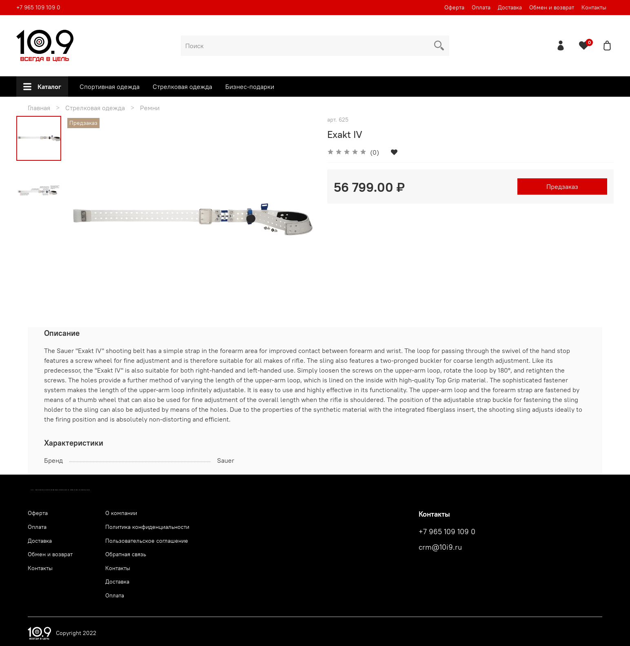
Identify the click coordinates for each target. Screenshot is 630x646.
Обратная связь (125, 554)
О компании (121, 513)
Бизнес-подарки (249, 86)
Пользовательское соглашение (146, 540)
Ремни (150, 108)
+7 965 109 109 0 (38, 7)
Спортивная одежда (110, 86)
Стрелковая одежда (182, 86)
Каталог (42, 86)
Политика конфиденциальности (147, 527)
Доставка (510, 7)
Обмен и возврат (551, 7)
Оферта (454, 7)
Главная (39, 108)
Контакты (593, 7)
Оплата (481, 7)
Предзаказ (562, 186)
